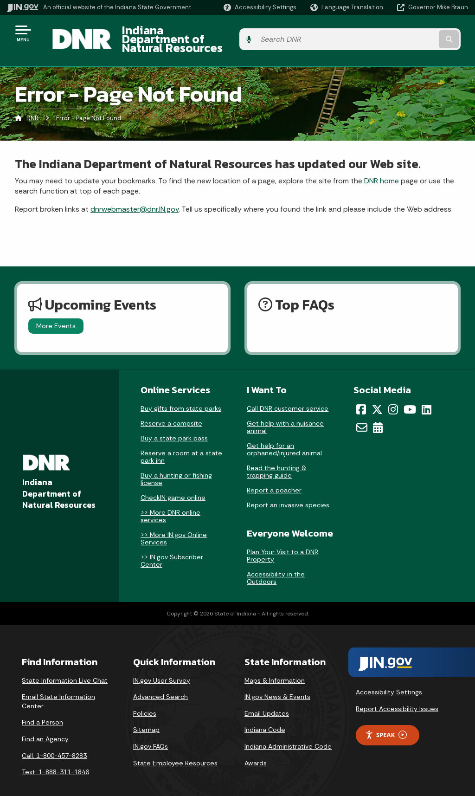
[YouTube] (410, 395)
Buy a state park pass (174, 424)
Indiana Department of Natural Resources (225, 33)
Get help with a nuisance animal (285, 413)
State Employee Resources (175, 748)
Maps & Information (274, 666)
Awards (255, 748)
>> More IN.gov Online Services (174, 524)
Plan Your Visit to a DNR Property (282, 541)
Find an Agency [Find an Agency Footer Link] (45, 724)
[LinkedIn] (426, 395)
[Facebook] (361, 395)
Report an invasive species (288, 491)
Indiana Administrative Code (288, 732)
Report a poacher (274, 476)
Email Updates (266, 699)
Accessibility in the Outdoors (276, 563)
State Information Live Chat (65, 666)
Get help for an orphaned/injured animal (284, 435)
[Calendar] (378, 413)
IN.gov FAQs (150, 732)
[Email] (361, 413)
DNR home (381, 166)
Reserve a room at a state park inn (181, 443)
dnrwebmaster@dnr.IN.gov (134, 195)
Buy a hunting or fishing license (176, 465)
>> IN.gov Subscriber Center (172, 547)
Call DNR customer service (287, 394)
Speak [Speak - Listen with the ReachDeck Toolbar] (386, 720)
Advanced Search (160, 683)
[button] (260, 7)
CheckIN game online (173, 483)
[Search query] (416, 33)
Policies (144, 699)
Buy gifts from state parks (181, 394)
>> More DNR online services (170, 502)
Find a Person (42, 708)
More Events (56, 312)
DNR (32, 104)
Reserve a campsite (171, 409)
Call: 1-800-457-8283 (54, 741)
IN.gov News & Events (277, 683)
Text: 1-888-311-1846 (55, 758)
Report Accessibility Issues (397, 694)
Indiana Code (264, 716)
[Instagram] (393, 395)
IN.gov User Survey (161, 666)
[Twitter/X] (377, 395)
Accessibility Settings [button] (389, 678)
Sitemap (146, 716)
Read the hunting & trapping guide (276, 458)
